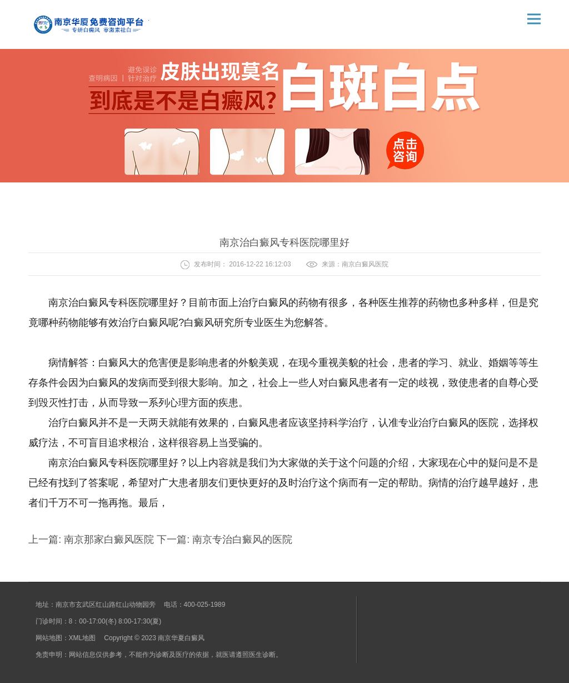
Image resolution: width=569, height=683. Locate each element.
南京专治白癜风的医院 (240, 539)
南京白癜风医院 (365, 264)
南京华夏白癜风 (181, 638)
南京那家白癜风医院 (109, 539)
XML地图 (82, 638)
